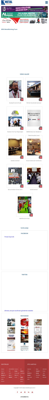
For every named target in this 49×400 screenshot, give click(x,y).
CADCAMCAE (10, 369)
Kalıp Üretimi (21, 377)
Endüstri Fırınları (16, 369)
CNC (9, 371)
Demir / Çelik (2, 371)
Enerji (16, 371)
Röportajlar (29, 377)
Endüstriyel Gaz (16, 373)
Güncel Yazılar (28, 373)
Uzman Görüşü (37, 371)
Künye (44, 371)
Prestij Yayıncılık (9, 237)
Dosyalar (29, 375)
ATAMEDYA (24, 396)
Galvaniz (21, 371)
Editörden (44, 369)
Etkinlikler (38, 375)
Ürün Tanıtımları (29, 371)
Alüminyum (3, 375)
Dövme (10, 375)
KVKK (28, 379)
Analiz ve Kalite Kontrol (3, 377)
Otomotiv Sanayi (3, 373)
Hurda (16, 377)
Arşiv (44, 375)
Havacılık (16, 375)
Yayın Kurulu (44, 373)
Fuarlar (37, 373)
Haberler (29, 369)
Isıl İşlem (21, 369)
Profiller (37, 377)
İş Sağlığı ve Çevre (21, 375)
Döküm (2, 369)
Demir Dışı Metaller (10, 373)
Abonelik (44, 377)
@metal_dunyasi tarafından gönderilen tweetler (19, 311)
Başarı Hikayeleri (38, 369)
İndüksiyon (21, 373)
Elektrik (10, 377)
